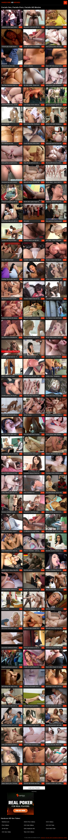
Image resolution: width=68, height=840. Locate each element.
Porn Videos (5, 825)
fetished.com (5, 822)
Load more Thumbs (34, 788)
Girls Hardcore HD (29, 828)
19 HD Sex (5, 828)
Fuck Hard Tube (50, 828)
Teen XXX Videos (29, 832)
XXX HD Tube (50, 825)
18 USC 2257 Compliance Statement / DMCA (56, 837)
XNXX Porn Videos (29, 822)
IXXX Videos (49, 822)
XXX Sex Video (6, 832)
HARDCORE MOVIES (11, 2)
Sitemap (43, 837)
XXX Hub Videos (29, 825)
